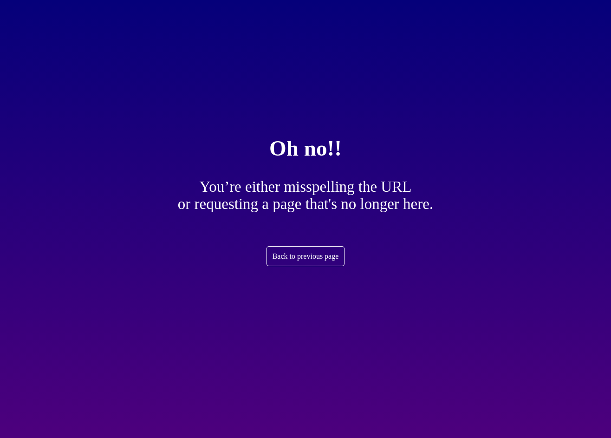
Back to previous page (306, 256)
